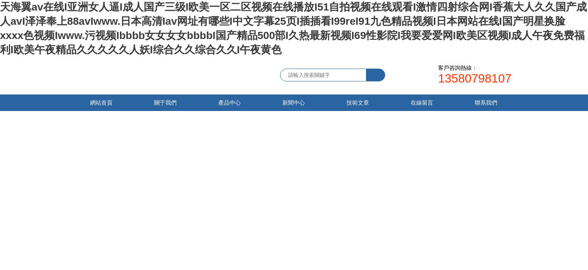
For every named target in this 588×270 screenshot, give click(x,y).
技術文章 (357, 102)
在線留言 (422, 102)
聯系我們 (486, 102)
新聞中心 (293, 102)
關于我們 (165, 102)
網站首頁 (101, 102)
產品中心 (229, 102)
